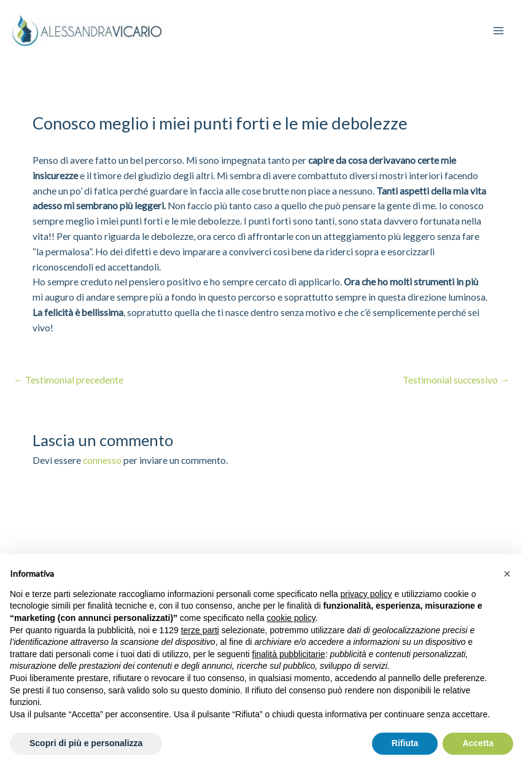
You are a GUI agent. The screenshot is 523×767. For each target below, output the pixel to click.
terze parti (200, 630)
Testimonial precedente (68, 379)
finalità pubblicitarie (288, 654)
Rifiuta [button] (405, 743)
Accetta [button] (478, 743)
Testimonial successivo (456, 379)
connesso (102, 459)
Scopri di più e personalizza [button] (85, 743)
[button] (507, 574)
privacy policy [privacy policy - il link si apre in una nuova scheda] (366, 594)
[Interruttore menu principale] (497, 30)
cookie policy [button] (291, 618)
